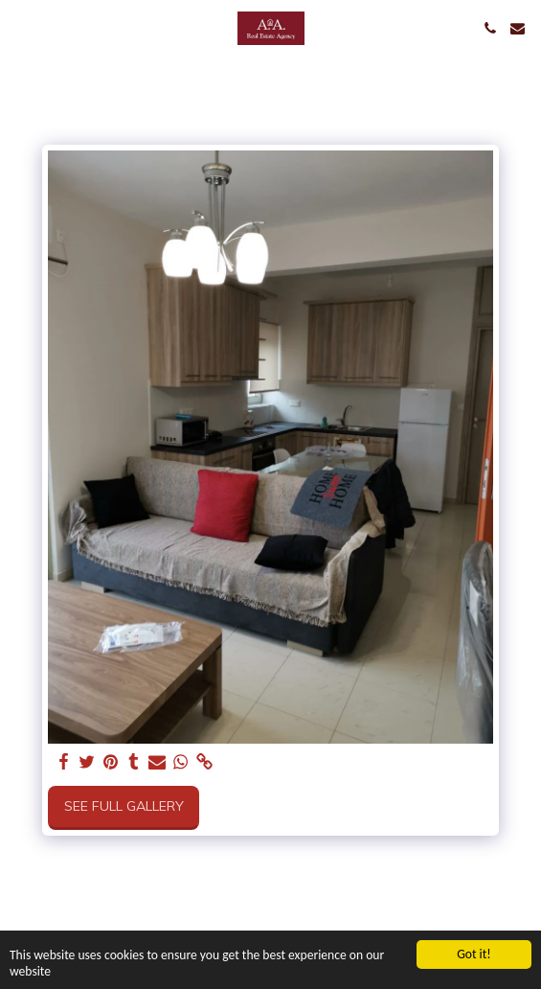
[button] (21, 27)
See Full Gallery (124, 806)
